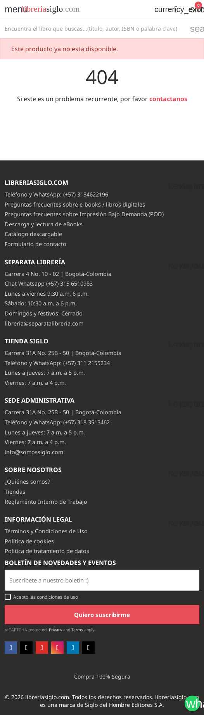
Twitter (26, 647)
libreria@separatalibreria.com (44, 323)
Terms (77, 629)
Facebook (11, 647)
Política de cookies (29, 541)
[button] (176, 9)
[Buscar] (93, 28)
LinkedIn (73, 647)
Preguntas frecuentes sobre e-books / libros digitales (75, 204)
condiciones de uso (57, 597)
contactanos (168, 99)
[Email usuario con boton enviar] (102, 580)
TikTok (88, 647)
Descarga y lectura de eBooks (44, 224)
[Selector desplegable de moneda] (158, 9)
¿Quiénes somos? (27, 481)
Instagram (57, 647)
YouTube (42, 647)
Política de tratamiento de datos (47, 551)
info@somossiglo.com (34, 452)
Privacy (55, 629)
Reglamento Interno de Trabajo (46, 501)
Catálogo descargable (33, 234)
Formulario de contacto (35, 244)
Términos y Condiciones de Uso (46, 531)
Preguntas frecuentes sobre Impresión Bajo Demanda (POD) (84, 214)
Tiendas (15, 491)
